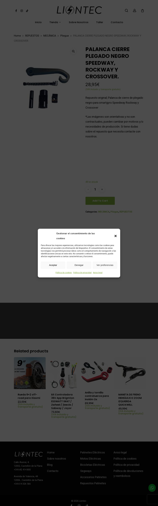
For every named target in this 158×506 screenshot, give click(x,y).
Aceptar (53, 265)
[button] (115, 236)
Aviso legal (97, 273)
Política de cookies (64, 273)
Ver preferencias (104, 265)
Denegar (79, 265)
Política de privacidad (82, 273)
